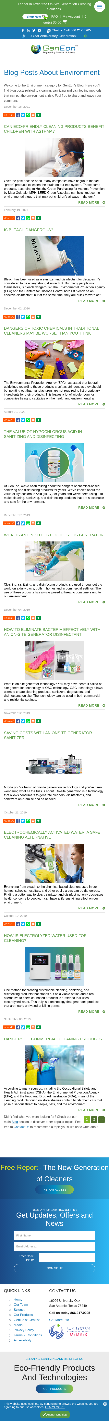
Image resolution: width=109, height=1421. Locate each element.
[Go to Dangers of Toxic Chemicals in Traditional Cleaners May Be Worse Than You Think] (18, 317)
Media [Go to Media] (18, 1325)
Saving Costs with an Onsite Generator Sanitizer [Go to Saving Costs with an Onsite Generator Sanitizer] (48, 735)
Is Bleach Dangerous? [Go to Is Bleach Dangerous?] (28, 230)
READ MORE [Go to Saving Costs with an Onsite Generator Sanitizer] (88, 805)
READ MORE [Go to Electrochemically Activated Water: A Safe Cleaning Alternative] (88, 908)
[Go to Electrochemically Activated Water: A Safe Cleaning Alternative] (18, 821)
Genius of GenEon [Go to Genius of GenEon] (27, 1320)
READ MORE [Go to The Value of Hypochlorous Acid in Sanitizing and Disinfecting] (88, 507)
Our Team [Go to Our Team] (21, 1304)
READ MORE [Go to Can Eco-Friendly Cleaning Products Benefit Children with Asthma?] (88, 202)
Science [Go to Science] (19, 1309)
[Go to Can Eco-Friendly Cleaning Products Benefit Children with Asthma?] (18, 115)
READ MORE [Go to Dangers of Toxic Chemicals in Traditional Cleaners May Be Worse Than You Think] (88, 404)
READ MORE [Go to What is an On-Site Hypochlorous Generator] (88, 602)
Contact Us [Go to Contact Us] (21, 1127)
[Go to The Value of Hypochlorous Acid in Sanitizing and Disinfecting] (18, 420)
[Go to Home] (54, 49)
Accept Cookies (56, 1414)
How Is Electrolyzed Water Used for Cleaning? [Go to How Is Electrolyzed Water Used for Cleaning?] (45, 938)
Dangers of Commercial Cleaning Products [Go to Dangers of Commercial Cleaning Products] (53, 1039)
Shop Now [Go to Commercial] (33, 16)
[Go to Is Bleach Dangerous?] (18, 218)
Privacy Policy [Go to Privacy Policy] (24, 1330)
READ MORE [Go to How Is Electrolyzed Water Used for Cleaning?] (88, 1011)
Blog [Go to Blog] (15, 1122)
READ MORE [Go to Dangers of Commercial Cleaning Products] (88, 1110)
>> (101, 1119)
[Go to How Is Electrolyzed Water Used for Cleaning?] (18, 924)
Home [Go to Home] (18, 1299)
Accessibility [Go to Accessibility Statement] (22, 1340)
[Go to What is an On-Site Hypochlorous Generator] (18, 523)
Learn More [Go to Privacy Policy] (55, 1407)
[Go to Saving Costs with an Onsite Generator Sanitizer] (18, 721)
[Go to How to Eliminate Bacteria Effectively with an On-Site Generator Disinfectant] (18, 618)
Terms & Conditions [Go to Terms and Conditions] (28, 1335)
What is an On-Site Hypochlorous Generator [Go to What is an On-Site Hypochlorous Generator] (53, 535)
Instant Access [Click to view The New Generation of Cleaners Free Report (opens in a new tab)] (54, 1189)
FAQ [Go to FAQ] (54, 16)
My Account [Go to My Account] (71, 16)
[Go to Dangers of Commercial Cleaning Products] (18, 1027)
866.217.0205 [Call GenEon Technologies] (81, 30)
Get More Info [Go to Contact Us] (59, 1320)
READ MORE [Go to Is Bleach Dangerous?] (88, 301)
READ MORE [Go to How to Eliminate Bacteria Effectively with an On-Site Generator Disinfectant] (88, 705)
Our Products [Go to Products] (23, 1314)
